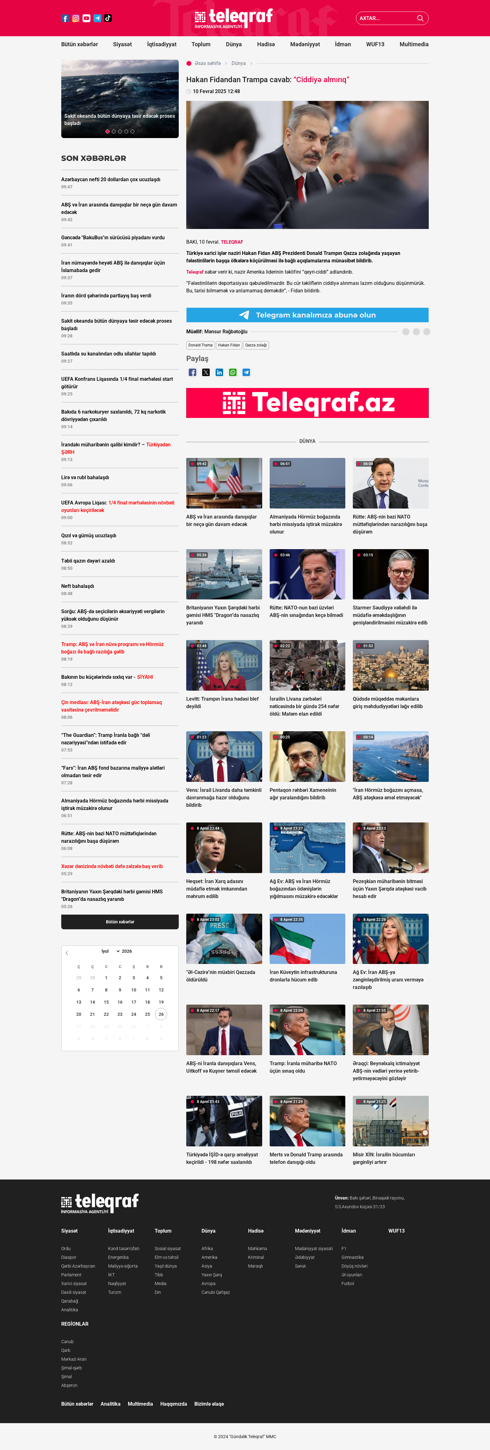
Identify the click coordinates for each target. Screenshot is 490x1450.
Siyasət (122, 44)
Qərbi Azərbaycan (78, 1266)
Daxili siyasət (73, 1292)
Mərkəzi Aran (74, 1359)
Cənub (67, 1341)
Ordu (66, 1248)
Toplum (201, 44)
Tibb (159, 1274)
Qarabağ (69, 1301)
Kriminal (256, 1257)
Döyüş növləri (355, 1266)
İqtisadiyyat (162, 44)
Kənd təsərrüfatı (123, 1248)
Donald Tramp (200, 345)
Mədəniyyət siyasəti (314, 1248)
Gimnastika (353, 1257)
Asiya (207, 1266)
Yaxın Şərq (212, 1274)
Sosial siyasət (168, 1248)
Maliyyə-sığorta (123, 1266)
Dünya (234, 44)
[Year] (131, 951)
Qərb (65, 1350)
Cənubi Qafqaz (216, 1292)
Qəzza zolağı (256, 345)
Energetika (118, 1257)
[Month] (110, 951)
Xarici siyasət (74, 1283)
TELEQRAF (232, 242)
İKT (111, 1274)
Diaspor (68, 1257)
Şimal (66, 1376)
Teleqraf (194, 272)
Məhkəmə (257, 1248)
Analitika (69, 1309)
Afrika (207, 1248)
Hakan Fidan (229, 345)
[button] (107, 131)
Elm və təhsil (166, 1257)
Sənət (300, 1266)
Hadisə (266, 44)
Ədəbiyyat (305, 1257)
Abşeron (69, 1385)
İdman (343, 44)
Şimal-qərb (71, 1367)
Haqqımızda (173, 1404)
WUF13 (375, 44)
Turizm (114, 1292)
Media (161, 1283)
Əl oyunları (352, 1274)
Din (158, 1292)
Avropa (209, 1283)
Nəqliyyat (117, 1283)
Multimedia (414, 44)
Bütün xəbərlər (79, 44)
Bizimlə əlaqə (209, 1404)
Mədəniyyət (305, 44)
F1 (344, 1248)
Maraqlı (255, 1266)
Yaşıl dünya (166, 1266)
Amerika (210, 1257)
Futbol (348, 1283)
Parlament (71, 1274)
